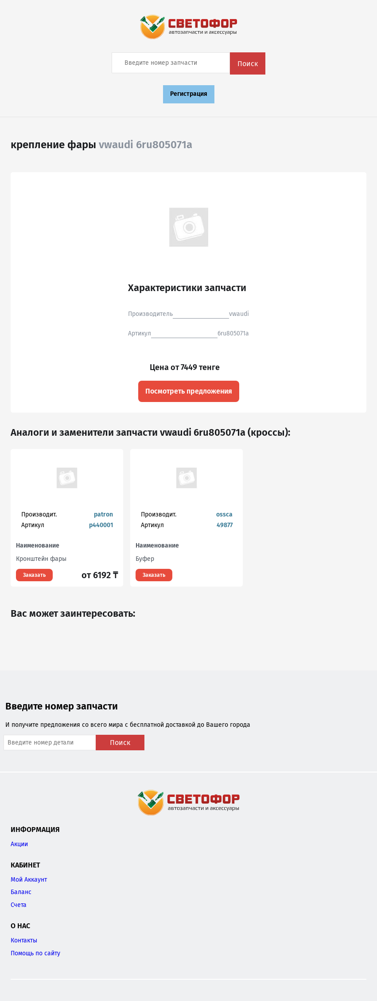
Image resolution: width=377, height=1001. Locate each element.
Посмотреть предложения (188, 391)
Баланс (21, 892)
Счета (19, 905)
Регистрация (188, 94)
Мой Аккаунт (29, 879)
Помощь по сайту (35, 953)
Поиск (247, 63)
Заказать (34, 575)
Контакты (24, 940)
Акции (19, 844)
